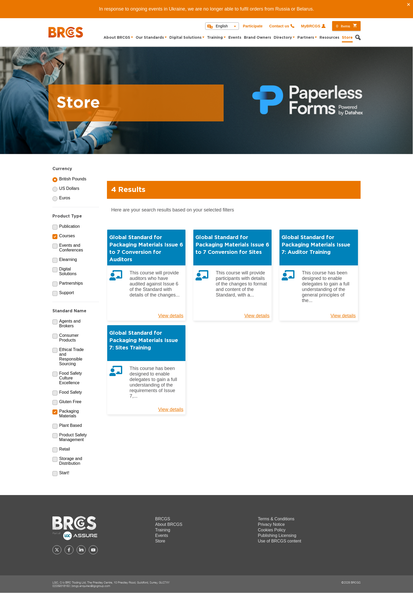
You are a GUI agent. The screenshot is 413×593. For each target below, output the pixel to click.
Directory (283, 37)
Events (234, 37)
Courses (67, 236)
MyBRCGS (310, 26)
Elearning (68, 259)
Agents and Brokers (70, 323)
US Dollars (69, 188)
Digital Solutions (185, 37)
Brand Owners (257, 37)
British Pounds (72, 179)
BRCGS (162, 519)
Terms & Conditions (276, 519)
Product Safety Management (73, 437)
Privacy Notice (271, 524)
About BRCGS (117, 37)
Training (215, 37)
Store (347, 37)
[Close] (408, 4)
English (222, 26)
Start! (64, 473)
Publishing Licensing (277, 535)
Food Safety (70, 392)
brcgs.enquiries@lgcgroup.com (91, 585)
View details (170, 315)
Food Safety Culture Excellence (70, 378)
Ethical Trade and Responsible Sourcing (71, 356)
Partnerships (71, 283)
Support (66, 292)
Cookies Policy (272, 530)
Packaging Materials (69, 413)
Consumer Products (69, 337)
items (343, 26)
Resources (329, 37)
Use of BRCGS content (279, 541)
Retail (64, 449)
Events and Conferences (71, 247)
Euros (64, 198)
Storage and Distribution (70, 461)
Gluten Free (70, 401)
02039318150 (61, 585)
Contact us (279, 26)
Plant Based (70, 425)
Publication (69, 226)
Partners (305, 37)
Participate (253, 26)
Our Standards (150, 37)
